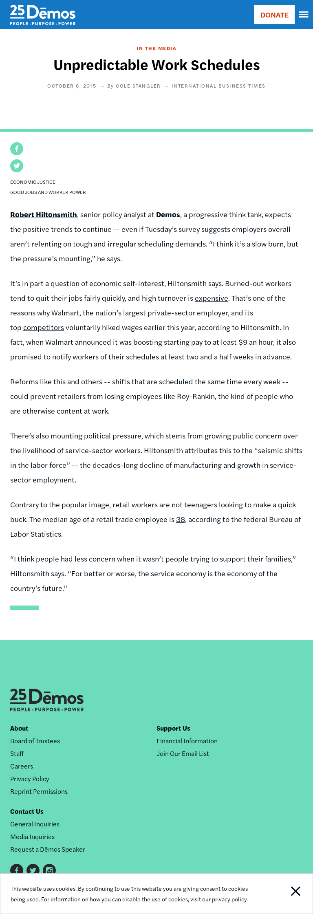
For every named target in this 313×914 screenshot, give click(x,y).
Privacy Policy (29, 778)
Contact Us (27, 811)
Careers (21, 766)
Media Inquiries (32, 836)
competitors (43, 327)
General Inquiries (35, 823)
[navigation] (304, 14)
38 (180, 519)
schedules (142, 356)
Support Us (173, 728)
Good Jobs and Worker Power (48, 192)
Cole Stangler (138, 85)
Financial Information (187, 740)
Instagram (49, 870)
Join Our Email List (182, 753)
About (19, 728)
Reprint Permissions (39, 791)
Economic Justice (32, 181)
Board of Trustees (35, 740)
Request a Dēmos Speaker (47, 849)
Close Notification (282, 894)
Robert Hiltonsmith (43, 214)
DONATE (274, 14)
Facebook (16, 870)
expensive (211, 298)
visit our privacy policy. (219, 899)
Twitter (33, 870)
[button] (16, 148)
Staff (17, 753)
